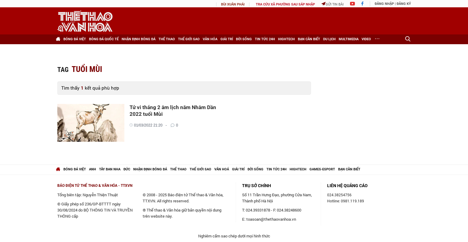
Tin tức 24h (265, 39)
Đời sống (244, 39)
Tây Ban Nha (109, 169)
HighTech (286, 39)
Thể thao (167, 39)
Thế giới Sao (189, 39)
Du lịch (329, 39)
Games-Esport (322, 169)
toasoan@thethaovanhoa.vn (271, 219)
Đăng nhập (384, 4)
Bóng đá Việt (74, 39)
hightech (298, 169)
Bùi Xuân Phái (233, 4)
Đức (126, 169)
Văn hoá (221, 169)
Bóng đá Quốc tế (104, 39)
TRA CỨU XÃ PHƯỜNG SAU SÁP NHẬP (285, 4)
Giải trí (226, 39)
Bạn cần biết (309, 39)
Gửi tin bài (332, 4)
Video (366, 39)
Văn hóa (210, 39)
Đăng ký (404, 4)
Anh (92, 169)
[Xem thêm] (377, 39)
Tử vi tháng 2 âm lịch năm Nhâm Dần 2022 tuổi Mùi (173, 110)
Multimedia (349, 39)
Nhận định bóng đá (138, 39)
